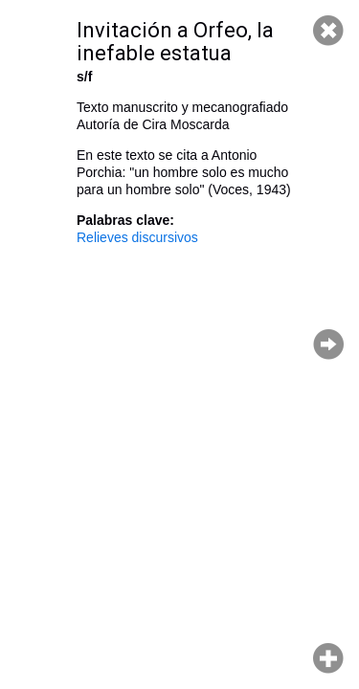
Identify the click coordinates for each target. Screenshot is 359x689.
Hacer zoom (328, 658)
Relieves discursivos (137, 237)
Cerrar (328, 31)
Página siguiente (328, 344)
